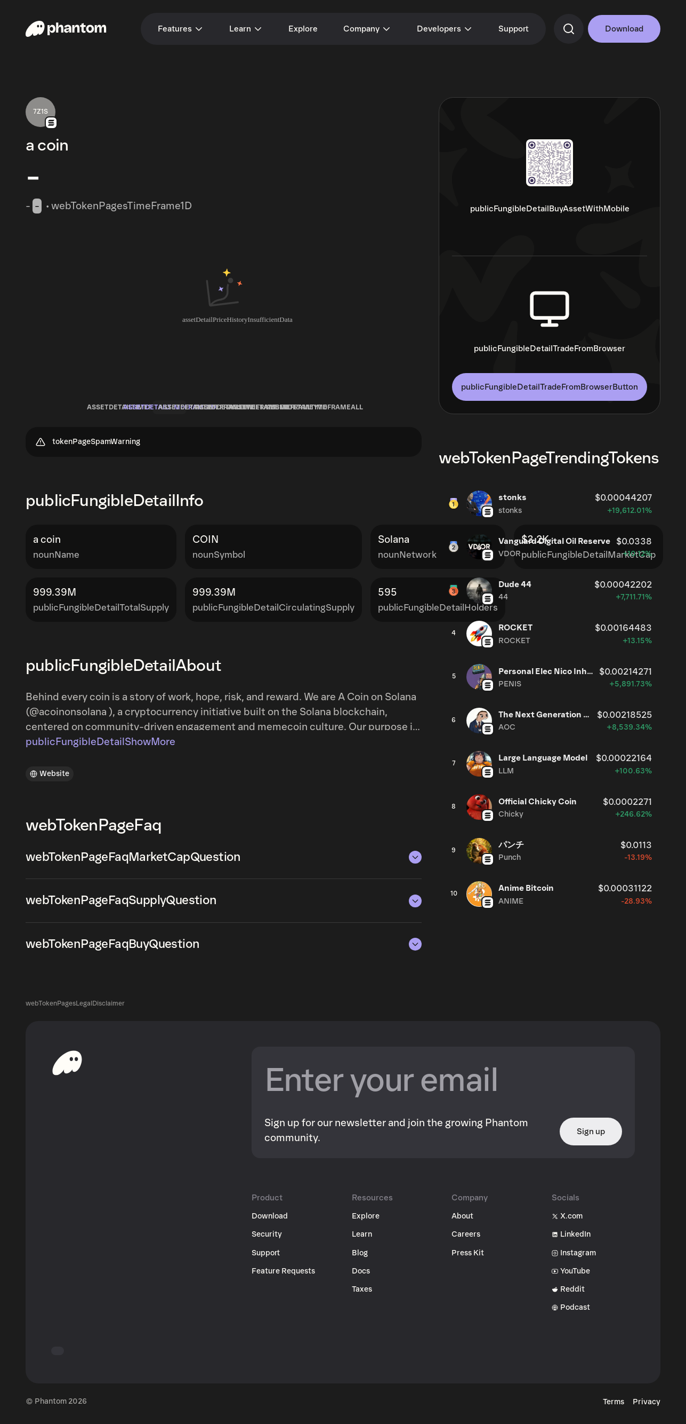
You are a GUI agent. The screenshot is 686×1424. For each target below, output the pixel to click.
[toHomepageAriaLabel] (67, 1067)
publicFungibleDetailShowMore (100, 746)
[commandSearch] (569, 29)
